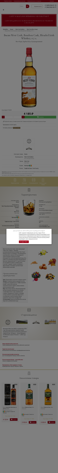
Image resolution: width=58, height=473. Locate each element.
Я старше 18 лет (24, 241)
